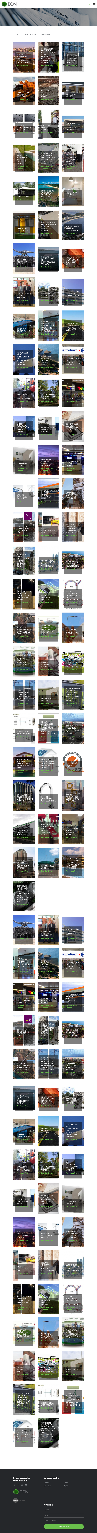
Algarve (66, 1486)
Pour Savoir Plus (22, 66)
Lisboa (46, 1483)
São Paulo (47, 1486)
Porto (66, 1483)
